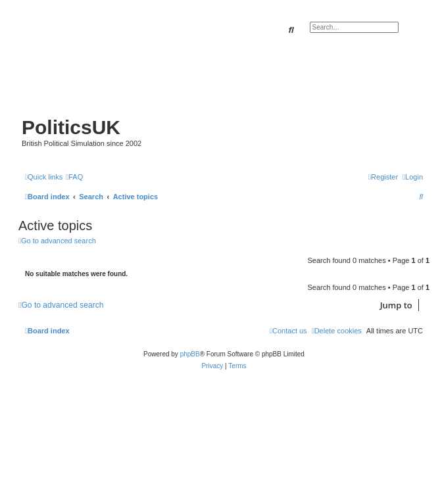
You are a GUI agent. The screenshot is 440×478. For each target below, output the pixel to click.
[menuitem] (74, 177)
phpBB (190, 354)
